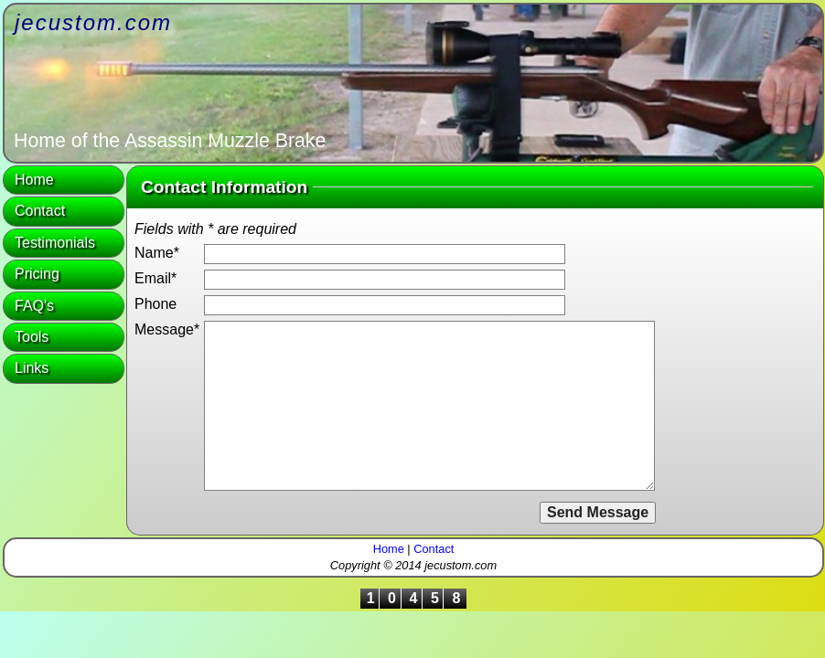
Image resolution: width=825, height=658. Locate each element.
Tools (31, 337)
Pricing (37, 273)
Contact (40, 210)
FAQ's (34, 305)
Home (34, 179)
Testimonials (55, 242)
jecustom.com (93, 22)
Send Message (597, 512)
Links (31, 368)
